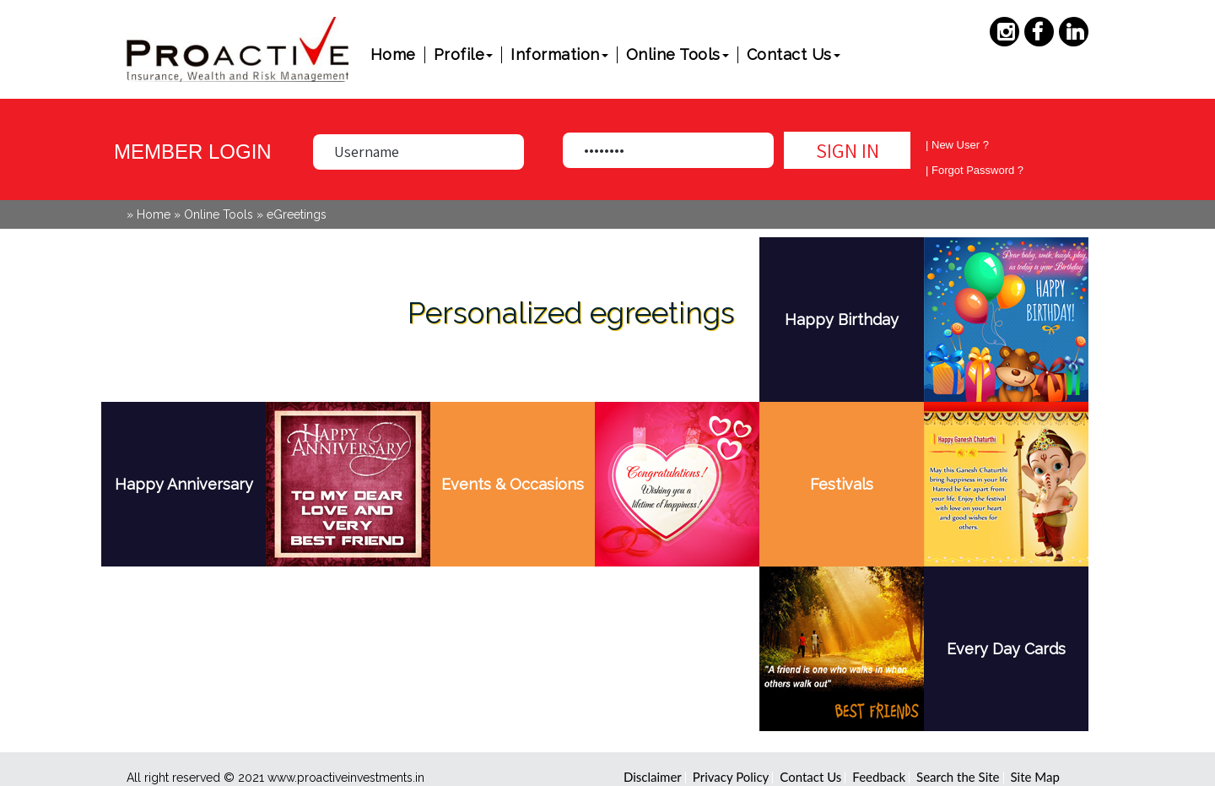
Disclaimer (653, 776)
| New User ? (957, 144)
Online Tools (677, 54)
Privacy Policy (731, 776)
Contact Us (793, 54)
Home (393, 54)
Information (559, 54)
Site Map (1035, 776)
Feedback (878, 776)
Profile (464, 54)
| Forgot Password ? (974, 170)
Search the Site (957, 776)
